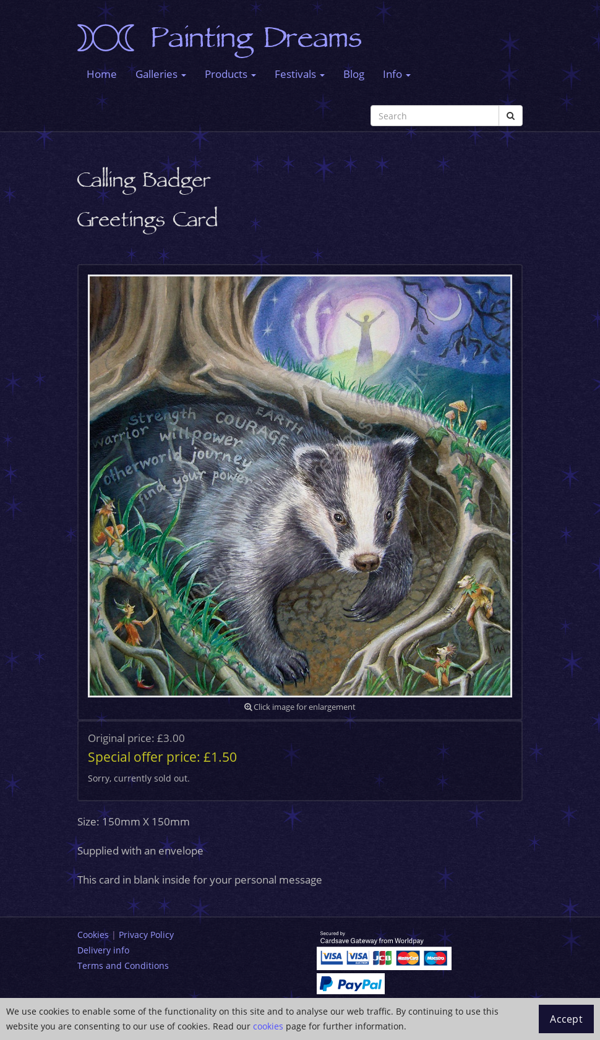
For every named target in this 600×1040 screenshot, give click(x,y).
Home (102, 74)
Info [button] (397, 74)
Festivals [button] (300, 74)
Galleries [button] (160, 74)
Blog (353, 74)
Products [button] (230, 74)
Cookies (93, 934)
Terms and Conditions (123, 965)
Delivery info (103, 950)
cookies (268, 1026)
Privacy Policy (146, 934)
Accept (566, 1019)
